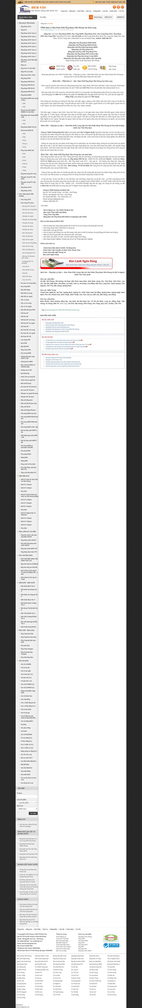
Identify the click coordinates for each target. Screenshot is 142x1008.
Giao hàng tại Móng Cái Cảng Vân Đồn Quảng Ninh (28, 905)
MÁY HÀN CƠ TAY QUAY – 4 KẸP (29, 578)
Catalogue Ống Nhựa (77, 956)
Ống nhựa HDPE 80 (27, 130)
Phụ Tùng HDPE (26, 353)
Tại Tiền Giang (111, 970)
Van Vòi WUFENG (26, 734)
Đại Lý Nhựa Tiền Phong (24, 956)
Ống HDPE (81, 939)
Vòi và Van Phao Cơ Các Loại (28, 778)
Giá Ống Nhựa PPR (59, 964)
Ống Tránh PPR (26, 350)
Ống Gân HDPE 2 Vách (42, 956)
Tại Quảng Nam (76, 981)
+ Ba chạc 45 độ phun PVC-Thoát (28, 257)
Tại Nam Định (75, 986)
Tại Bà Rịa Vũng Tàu (95, 967)
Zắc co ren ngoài (26, 306)
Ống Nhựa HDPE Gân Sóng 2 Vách (29, 99)
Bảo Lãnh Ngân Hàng (23, 958)
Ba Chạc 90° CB (26, 336)
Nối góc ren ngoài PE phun (29, 393)
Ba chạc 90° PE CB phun (29, 387)
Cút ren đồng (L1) (26, 738)
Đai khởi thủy (25, 373)
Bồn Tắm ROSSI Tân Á (28, 613)
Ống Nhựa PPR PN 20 (28, 88)
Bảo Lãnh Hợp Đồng (62, 941)
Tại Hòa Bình (93, 983)
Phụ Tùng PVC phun (27, 203)
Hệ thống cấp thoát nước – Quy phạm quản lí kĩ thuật (28, 881)
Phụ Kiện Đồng (26, 771)
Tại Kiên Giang (111, 972)
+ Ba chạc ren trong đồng (29, 209)
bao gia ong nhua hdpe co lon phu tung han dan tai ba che (63, 362)
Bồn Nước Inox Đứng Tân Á (29, 590)
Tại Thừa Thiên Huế (95, 981)
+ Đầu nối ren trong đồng (29, 243)
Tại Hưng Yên (21, 986)
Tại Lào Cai (92, 992)
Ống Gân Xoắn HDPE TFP (29, 548)
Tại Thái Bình (57, 986)
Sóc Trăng (96, 303)
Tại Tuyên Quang (58, 992)
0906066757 (120, 17)
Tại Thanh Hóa (75, 983)
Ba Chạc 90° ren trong (28, 330)
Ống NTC (24, 30)
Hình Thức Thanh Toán (63, 949)
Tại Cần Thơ (75, 975)
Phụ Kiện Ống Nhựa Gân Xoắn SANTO (28, 544)
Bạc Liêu (104, 303)
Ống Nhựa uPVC (26, 26)
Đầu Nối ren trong (26, 293)
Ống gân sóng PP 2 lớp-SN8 (28, 183)
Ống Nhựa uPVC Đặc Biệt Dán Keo (29, 60)
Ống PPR (81, 947)
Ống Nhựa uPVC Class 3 (28, 43)
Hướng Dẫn (97, 11)
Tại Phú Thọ (74, 989)
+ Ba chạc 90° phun (27, 213)
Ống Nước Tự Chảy (95, 958)
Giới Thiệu (81, 11)
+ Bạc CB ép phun (27, 233)
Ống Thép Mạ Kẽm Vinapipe (27, 653)
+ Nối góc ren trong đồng (29, 219)
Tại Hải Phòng (21, 997)
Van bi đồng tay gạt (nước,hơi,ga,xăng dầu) (28, 717)
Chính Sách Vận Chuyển (63, 947)
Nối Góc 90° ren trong (28, 320)
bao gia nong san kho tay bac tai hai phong (58, 349)
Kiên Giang (88, 303)
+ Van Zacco (25, 266)
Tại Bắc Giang (21, 989)
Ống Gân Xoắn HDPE (84, 951)
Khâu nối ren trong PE (28, 377)
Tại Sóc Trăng (21, 975)
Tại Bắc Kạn (38, 992)
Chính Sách (113, 11)
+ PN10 (24, 140)
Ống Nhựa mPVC (26, 187)
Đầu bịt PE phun (26, 383)
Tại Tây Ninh (111, 967)
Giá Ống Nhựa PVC (77, 964)
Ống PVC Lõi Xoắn (27, 71)
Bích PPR (24, 343)
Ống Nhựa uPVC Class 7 (28, 56)
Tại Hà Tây (74, 967)
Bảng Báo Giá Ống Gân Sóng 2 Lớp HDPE (82, 56)
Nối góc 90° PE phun (27, 397)
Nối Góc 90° (24, 316)
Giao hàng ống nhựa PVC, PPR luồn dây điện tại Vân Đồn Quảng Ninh (29, 922)
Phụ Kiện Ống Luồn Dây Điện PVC (28, 468)
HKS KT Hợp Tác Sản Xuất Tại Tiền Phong (29, 480)
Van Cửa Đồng (25, 699)
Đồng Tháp (69, 97)
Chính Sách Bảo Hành (62, 945)
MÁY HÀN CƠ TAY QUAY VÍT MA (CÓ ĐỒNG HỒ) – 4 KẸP (29, 572)
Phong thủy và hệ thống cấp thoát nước (28, 870)
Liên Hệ (105, 11)
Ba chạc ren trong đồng (28, 283)
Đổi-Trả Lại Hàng (61, 951)
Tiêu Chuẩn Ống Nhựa (41, 958)
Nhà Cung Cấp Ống (59, 961)
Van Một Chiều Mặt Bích (28, 761)
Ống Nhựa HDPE (26, 95)
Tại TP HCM (56, 995)
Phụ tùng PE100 (26, 454)
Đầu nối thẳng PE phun (28, 410)
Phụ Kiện (24, 491)
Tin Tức (121, 11)
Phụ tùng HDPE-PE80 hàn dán (29, 422)
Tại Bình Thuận (75, 978)
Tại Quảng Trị (111, 981)
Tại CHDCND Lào (58, 967)
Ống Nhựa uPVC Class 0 (28, 33)
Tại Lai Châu (111, 992)
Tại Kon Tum (57, 978)
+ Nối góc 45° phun (27, 229)
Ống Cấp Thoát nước (77, 958)
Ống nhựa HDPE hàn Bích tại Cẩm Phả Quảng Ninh (28, 910)
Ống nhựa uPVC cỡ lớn (28, 75)
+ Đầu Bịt (24, 273)
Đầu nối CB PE (25, 407)
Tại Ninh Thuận (93, 978)
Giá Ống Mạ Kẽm (22, 964)
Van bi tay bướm (26, 709)
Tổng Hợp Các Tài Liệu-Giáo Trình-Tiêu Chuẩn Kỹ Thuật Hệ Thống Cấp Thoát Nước (29, 887)
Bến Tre (58, 94)
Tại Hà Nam (92, 986)
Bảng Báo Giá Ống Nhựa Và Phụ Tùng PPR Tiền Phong (62, 329)
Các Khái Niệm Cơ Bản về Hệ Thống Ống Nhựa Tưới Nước (28, 893)
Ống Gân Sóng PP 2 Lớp (28, 174)
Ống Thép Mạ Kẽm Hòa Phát (28, 641)
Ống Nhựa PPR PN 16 (28, 85)
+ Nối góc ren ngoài (27, 216)
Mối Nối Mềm (25, 764)
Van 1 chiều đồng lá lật (28, 702)
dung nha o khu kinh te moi (54, 360)
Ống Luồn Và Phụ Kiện (28, 464)
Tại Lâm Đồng (93, 975)
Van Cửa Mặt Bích (26, 768)
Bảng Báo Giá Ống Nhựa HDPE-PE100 (83, 45)
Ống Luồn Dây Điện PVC (28, 472)
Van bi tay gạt (25, 713)
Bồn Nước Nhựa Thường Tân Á (28, 604)
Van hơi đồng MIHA (27, 721)
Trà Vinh (81, 94)
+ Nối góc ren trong (27, 223)
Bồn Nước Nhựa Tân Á (28, 600)
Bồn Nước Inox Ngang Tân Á (29, 595)
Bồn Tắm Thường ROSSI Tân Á (28, 617)
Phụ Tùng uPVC (26, 199)
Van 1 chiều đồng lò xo (28, 706)
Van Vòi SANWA (26, 664)
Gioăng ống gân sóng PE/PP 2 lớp (28, 357)
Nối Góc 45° (24, 313)
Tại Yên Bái (74, 992)
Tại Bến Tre (38, 972)
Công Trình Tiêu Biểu (62, 939)
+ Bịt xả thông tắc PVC (28, 253)
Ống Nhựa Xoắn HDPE (78, 961)
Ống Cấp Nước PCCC (41, 961)
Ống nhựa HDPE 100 (27, 150)
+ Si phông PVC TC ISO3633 (27, 262)
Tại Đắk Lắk (111, 975)
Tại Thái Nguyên (22, 992)
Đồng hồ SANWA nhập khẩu (28, 691)
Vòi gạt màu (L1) (26, 677)
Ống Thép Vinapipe (27, 649)
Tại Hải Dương (111, 995)
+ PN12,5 (24, 144)
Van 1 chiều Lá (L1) (27, 748)
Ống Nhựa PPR (26, 78)
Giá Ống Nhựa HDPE (95, 964)
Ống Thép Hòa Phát (27, 634)
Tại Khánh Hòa (111, 978)
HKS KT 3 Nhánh (26, 503)
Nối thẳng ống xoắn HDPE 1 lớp (29, 436)
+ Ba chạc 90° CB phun (29, 206)
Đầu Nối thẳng (25, 290)
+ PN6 (23, 134)
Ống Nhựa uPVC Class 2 (28, 40)
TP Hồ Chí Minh (84, 166)
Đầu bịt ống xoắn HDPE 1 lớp (29, 441)
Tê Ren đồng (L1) (26, 741)
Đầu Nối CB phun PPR (28, 310)
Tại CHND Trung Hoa (41, 967)
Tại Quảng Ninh (112, 986)
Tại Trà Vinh (74, 972)
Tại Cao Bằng (21, 995)
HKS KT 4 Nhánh (26, 488)
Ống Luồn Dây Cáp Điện (27, 531)
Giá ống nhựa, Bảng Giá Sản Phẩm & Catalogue (28, 825)
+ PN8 (23, 137)
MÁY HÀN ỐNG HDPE (26, 555)
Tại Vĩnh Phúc (57, 989)
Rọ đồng (23, 724)
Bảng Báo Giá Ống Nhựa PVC (82, 49)
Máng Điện (24, 457)
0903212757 (108, 17)
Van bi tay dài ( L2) (27, 674)
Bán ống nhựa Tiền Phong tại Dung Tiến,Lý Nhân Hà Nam (28, 915)
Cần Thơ (86, 88)
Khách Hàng (98, 17)
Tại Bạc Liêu (38, 975)
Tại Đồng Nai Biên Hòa (41, 970)
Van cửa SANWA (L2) (27, 687)
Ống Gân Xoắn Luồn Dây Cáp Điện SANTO (29, 536)
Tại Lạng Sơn (111, 989)
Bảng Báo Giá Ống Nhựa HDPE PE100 (57, 331)
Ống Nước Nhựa (94, 956)
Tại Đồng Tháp (93, 970)
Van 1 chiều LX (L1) (27, 744)
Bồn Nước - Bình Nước (27, 583)
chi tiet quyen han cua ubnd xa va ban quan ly (59, 342)
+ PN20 (24, 170)
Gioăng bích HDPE (27, 361)
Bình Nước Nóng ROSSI (28, 627)
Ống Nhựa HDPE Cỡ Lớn (28, 127)
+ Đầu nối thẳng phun (28, 249)
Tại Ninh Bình (39, 986)
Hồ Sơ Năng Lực (61, 937)
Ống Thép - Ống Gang (26, 630)
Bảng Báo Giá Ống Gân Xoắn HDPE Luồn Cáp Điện (82, 58)
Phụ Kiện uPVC (83, 945)
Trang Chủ (64, 11)
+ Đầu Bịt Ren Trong (28, 270)
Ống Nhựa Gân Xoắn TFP (29, 552)
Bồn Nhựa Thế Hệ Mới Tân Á (29, 609)
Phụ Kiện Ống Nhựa (113, 956)
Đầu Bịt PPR (25, 346)
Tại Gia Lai (38, 978)
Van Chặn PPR (25, 340)
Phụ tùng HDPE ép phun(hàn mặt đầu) (27, 446)
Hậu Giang (79, 303)
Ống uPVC (81, 943)
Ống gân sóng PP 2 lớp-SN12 (28, 178)
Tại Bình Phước (21, 970)
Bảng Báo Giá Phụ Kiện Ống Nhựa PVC (82, 52)
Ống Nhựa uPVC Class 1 (28, 36)
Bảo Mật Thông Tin (61, 943)
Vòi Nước (24, 731)
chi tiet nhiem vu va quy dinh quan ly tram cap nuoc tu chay (63, 340)
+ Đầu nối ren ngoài (27, 239)
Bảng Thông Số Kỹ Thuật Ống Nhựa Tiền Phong (82, 60)
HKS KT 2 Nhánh (26, 484)
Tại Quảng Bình (21, 983)
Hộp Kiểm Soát (24, 476)
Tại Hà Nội (92, 995)
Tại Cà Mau (56, 975)
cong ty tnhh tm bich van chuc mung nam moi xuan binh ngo (63, 364)
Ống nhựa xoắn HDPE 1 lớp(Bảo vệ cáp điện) (28, 111)
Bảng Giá (72, 11)
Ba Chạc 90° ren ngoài (28, 333)
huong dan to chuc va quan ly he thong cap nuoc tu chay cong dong (66, 346)
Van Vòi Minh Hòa (26, 696)
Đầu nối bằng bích (27, 400)
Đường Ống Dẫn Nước (59, 956)
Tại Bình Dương (57, 970)
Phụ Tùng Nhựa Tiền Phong (26, 195)
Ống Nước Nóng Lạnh (59, 958)
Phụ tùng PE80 (25, 451)
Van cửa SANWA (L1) (27, 684)
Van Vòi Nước (24, 661)
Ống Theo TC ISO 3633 (28, 68)
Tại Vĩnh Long (57, 972)
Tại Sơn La (92, 989)
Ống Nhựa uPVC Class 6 (28, 53)
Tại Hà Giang (39, 995)
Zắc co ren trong (26, 303)
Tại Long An (74, 970)
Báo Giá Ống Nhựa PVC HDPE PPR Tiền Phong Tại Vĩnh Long (62, 310)
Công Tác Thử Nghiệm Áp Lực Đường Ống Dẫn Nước (29, 875)
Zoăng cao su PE (26, 370)
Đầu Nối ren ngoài (26, 296)
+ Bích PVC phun (27, 276)
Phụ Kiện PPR (82, 949)
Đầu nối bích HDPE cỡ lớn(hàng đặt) (28, 366)
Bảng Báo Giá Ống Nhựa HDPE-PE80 (82, 43)
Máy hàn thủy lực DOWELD (29, 564)
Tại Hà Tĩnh (38, 983)
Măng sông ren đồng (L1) (29, 751)
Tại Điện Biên (111, 983)
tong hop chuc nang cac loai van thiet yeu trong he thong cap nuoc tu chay (68, 344)
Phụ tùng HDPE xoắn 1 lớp (29, 427)
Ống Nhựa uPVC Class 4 (28, 46)
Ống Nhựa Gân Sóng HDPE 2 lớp (29, 116)
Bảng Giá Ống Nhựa (113, 964)
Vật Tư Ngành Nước (113, 958)
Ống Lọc (23, 65)
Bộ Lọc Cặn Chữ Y (27, 758)
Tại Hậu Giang (93, 972)
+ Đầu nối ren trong (27, 246)
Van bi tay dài (25, 667)
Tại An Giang (21, 972)
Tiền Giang (95, 97)
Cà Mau (111, 303)
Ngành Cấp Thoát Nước (28, 864)
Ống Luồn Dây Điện (95, 961)
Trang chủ (44, 23)
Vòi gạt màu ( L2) (26, 681)
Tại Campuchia (21, 967)
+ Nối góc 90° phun (27, 226)
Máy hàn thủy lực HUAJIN (29, 567)
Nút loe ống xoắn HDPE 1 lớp (29, 431)
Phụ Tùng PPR (25, 286)
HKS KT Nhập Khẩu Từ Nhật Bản (28, 514)
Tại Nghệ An (56, 983)
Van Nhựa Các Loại (27, 783)
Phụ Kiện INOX (25, 774)
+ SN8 (23, 103)
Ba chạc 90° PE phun (27, 390)
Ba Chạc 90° (25, 326)
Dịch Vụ (88, 11)
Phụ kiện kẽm (25, 645)
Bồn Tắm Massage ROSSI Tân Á (29, 622)
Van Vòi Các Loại (26, 754)
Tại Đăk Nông (21, 978)
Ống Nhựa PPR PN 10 (28, 81)
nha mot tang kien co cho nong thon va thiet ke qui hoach (62, 366)
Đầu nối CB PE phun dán (29, 403)
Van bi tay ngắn (26, 671)
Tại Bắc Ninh (38, 989)
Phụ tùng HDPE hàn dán (28, 413)
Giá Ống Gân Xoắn (40, 964)
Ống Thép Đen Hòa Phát (28, 637)
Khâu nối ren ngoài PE (28, 380)
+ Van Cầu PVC (26, 280)
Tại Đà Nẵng (75, 995)
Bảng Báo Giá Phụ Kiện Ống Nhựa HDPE (82, 47)
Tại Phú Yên (20, 981)
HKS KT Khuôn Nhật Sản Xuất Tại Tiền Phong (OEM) (29, 495)
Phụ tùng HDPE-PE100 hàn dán (29, 417)
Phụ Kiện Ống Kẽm (27, 657)
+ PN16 (24, 147)
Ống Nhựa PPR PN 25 (28, 91)
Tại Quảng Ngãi (57, 981)
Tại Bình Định (39, 981)
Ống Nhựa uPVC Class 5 (28, 50)
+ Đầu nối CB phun (27, 236)
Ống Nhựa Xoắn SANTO (28, 540)
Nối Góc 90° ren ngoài (28, 323)
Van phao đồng (26, 728)
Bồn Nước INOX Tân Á (28, 586)
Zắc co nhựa (25, 300)
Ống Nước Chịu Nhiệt (113, 961)
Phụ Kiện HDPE (83, 941)
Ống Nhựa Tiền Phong (93, 81)
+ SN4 (23, 107)
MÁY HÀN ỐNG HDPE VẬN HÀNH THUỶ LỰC (29, 559)
